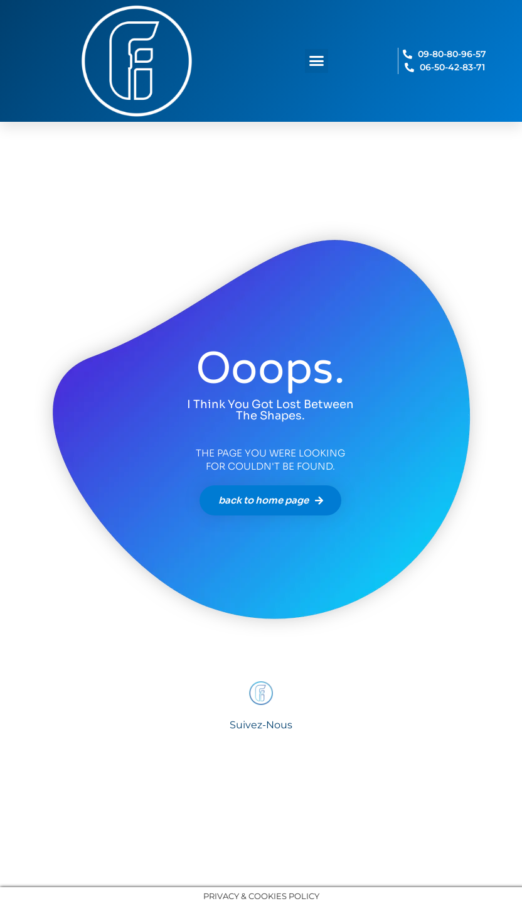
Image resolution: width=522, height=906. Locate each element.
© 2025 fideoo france (261, 848)
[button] (317, 61)
